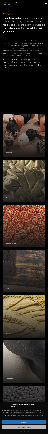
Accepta (24, 422)
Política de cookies (24, 431)
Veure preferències (24, 427)
